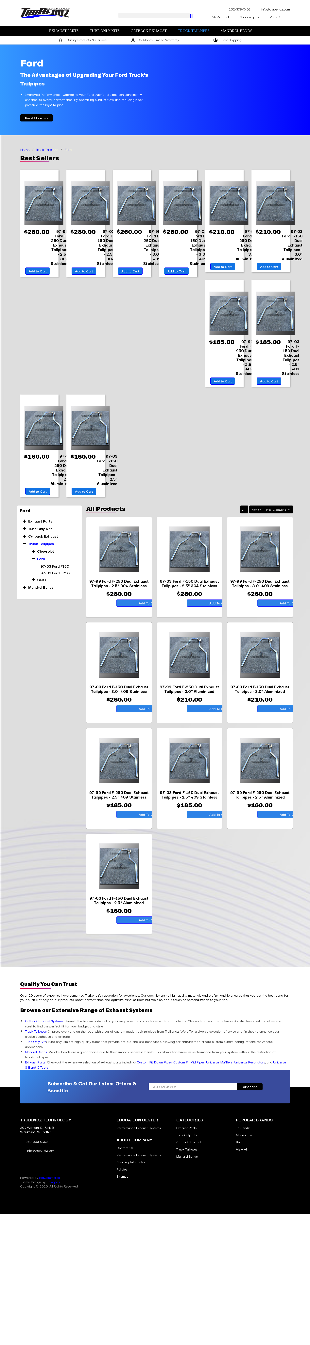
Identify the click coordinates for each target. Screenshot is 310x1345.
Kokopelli (53, 1312)
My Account (223, 16)
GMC (41, 694)
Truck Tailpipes (195, 31)
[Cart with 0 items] (280, 17)
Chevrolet (45, 666)
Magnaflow (244, 1265)
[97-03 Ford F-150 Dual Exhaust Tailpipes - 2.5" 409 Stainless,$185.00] (291, 359)
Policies (122, 1300)
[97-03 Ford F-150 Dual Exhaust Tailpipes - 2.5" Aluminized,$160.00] (61, 584)
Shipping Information (132, 1293)
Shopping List (252, 16)
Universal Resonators (249, 1193)
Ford (41, 674)
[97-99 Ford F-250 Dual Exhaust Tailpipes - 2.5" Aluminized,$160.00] (293, 473)
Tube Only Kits (107, 31)
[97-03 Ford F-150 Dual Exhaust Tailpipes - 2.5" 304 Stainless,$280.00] (106, 248)
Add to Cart (37, 277)
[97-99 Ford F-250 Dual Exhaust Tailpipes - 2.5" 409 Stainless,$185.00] (245, 361)
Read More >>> (36, 117)
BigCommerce (49, 1308)
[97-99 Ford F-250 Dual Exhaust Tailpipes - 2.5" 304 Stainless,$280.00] (60, 250)
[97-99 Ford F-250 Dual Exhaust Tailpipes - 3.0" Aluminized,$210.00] (246, 245)
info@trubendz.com (272, 9)
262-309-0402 (237, 9)
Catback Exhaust (151, 31)
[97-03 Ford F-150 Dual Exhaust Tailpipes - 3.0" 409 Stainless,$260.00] (198, 248)
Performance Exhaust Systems (139, 1258)
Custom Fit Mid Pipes (189, 1193)
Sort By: (257, 625)
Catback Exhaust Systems (44, 1151)
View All (242, 1280)
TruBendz (243, 1258)
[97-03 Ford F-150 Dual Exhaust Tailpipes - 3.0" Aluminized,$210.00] (293, 245)
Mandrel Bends (238, 31)
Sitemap (123, 1307)
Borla (240, 1273)
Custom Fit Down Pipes (154, 1193)
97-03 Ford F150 (55, 681)
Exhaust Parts (65, 31)
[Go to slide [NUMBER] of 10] (18, 605)
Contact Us (125, 1278)
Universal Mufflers (219, 1193)
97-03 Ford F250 (55, 688)
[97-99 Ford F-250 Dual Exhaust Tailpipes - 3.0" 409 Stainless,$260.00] (152, 250)
